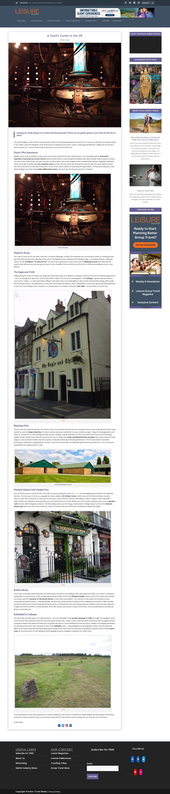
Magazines (21, 21)
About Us (20, 758)
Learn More (117, 21)
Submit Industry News (26, 768)
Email (89, 763)
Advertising (21, 763)
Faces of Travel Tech (145, 190)
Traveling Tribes (59, 763)
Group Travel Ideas (60, 768)
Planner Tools (91, 21)
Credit (63, 420)
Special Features (53, 21)
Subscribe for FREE (25, 753)
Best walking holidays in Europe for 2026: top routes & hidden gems (145, 138)
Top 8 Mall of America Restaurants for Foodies (45, 3)
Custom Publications (61, 758)
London (76, 493)
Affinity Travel (65, 40)
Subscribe (105, 21)
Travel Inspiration (72, 21)
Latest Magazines (59, 753)
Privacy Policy (54, 792)
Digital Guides (36, 21)
